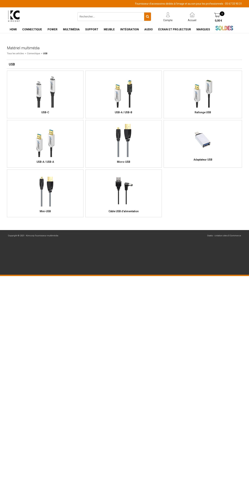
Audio (148, 29)
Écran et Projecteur (174, 29)
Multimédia (71, 29)
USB (45, 53)
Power (52, 29)
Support (91, 29)
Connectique (32, 29)
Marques (203, 29)
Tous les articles (15, 53)
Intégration (129, 29)
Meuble (109, 29)
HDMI (13, 29)
